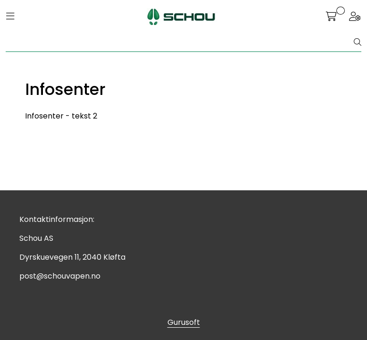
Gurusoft (183, 322)
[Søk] (180, 42)
